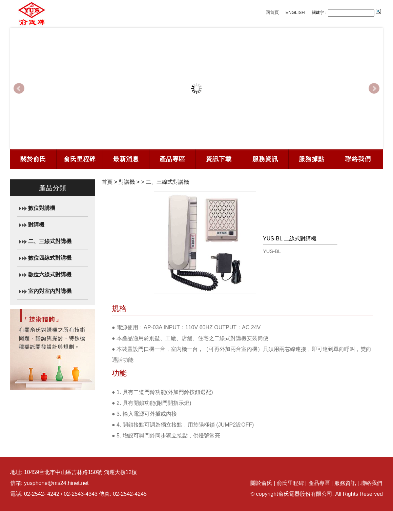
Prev (19, 88)
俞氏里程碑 (80, 159)
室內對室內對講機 (49, 291)
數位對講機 (41, 208)
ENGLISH (295, 12)
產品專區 (172, 159)
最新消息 (126, 159)
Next (374, 88)
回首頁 (272, 12)
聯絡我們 (358, 159)
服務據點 (312, 159)
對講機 (36, 225)
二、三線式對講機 (49, 241)
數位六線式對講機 (49, 274)
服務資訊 (265, 159)
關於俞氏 (33, 159)
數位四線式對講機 (49, 258)
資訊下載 (219, 159)
